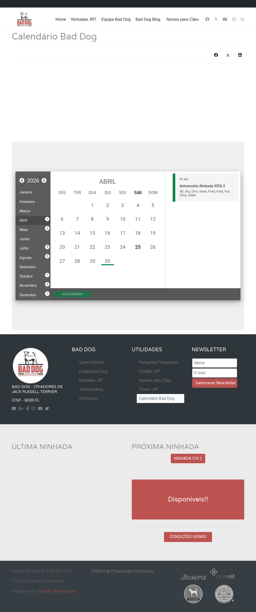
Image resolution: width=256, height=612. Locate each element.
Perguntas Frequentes (158, 362)
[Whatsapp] (242, 19)
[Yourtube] (41, 408)
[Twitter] (216, 19)
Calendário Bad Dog (156, 398)
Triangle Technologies (57, 591)
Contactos (88, 398)
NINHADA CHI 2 (188, 458)
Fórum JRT (148, 389)
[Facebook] (207, 19)
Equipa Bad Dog (116, 19)
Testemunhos (91, 389)
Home (61, 19)
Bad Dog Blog (148, 19)
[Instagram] (234, 19)
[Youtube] (225, 19)
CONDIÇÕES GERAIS (188, 536)
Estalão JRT (149, 371)
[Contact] (15, 408)
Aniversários (77, 294)
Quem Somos (91, 362)
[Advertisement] (128, 103)
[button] (22, 180)
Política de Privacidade (112, 571)
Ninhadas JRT (83, 19)
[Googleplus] (22, 408)
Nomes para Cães (182, 19)
